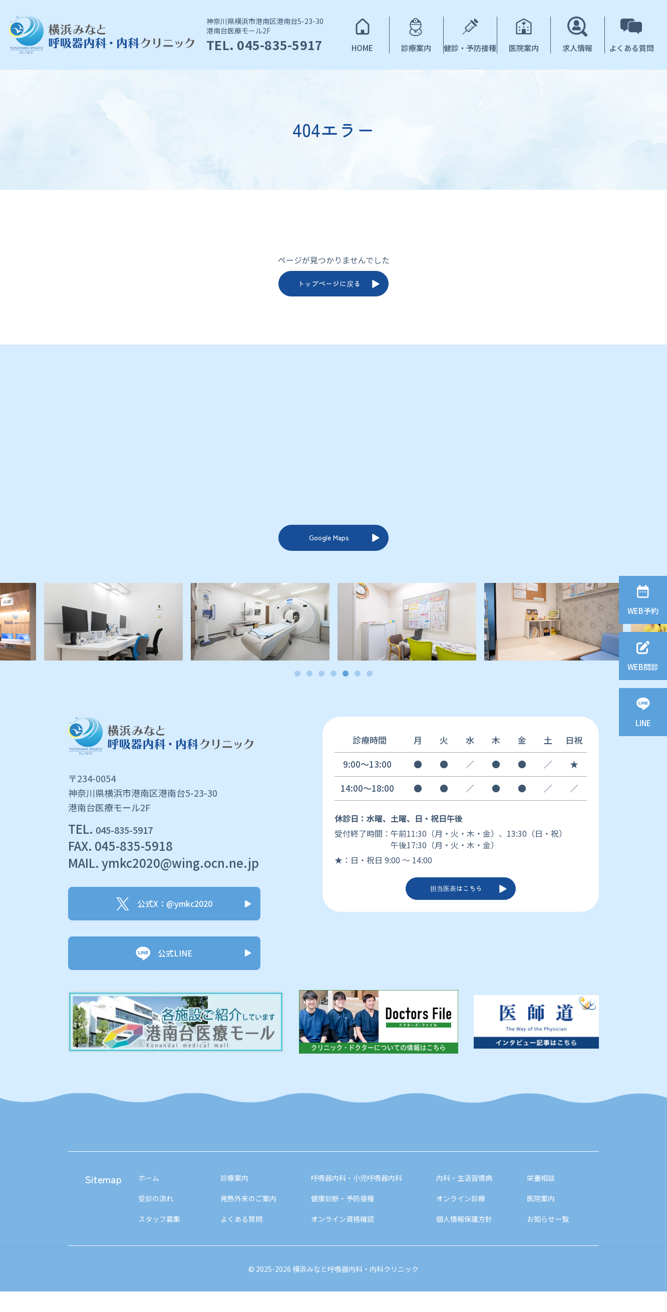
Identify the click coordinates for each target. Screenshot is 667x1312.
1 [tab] (297, 689)
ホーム (150, 1194)
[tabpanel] (407, 637)
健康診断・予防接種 (343, 1216)
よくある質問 (631, 48)
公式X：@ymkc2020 (164, 918)
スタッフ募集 (162, 1239)
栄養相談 (548, 1194)
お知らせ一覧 (556, 1239)
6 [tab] (358, 689)
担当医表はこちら (455, 909)
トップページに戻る (327, 287)
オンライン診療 (468, 1216)
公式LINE (163, 968)
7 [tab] (370, 689)
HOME (362, 48)
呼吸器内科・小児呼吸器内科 (359, 1194)
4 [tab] (333, 689)
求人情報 (577, 48)
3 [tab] (321, 689)
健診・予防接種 (470, 48)
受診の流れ (158, 1216)
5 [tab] (346, 689)
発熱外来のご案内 (247, 1216)
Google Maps (327, 549)
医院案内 (524, 48)
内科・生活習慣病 (472, 1194)
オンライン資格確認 (343, 1239)
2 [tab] (309, 689)
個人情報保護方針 (472, 1239)
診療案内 (416, 48)
